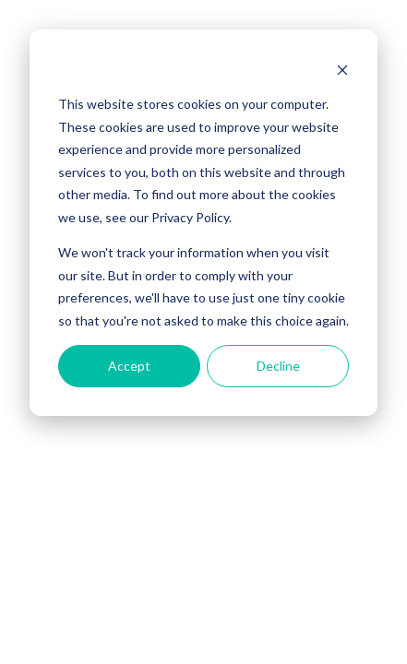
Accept (129, 366)
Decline (278, 366)
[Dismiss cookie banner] (342, 69)
